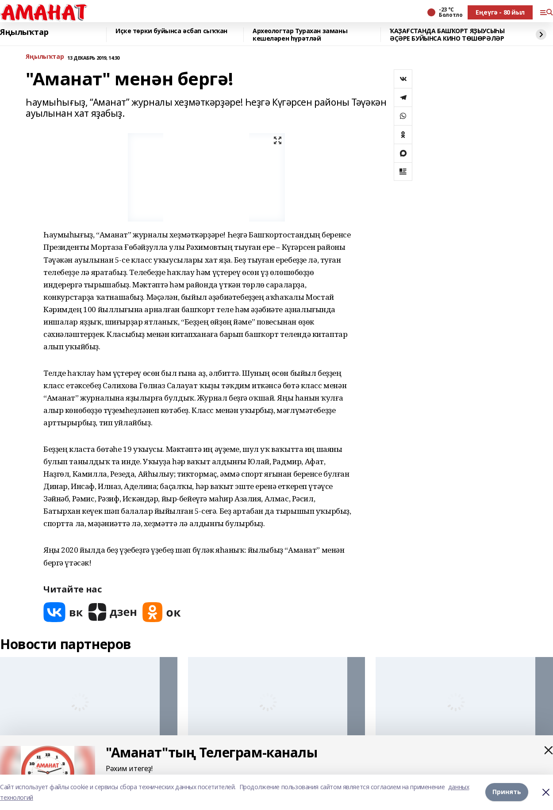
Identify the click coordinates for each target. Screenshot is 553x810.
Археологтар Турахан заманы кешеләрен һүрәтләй (300, 34)
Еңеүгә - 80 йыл (500, 12)
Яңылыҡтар (24, 32)
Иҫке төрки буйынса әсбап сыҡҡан (171, 31)
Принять (506, 792)
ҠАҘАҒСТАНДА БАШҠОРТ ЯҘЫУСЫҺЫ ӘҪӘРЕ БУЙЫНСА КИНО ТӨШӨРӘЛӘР (447, 34)
